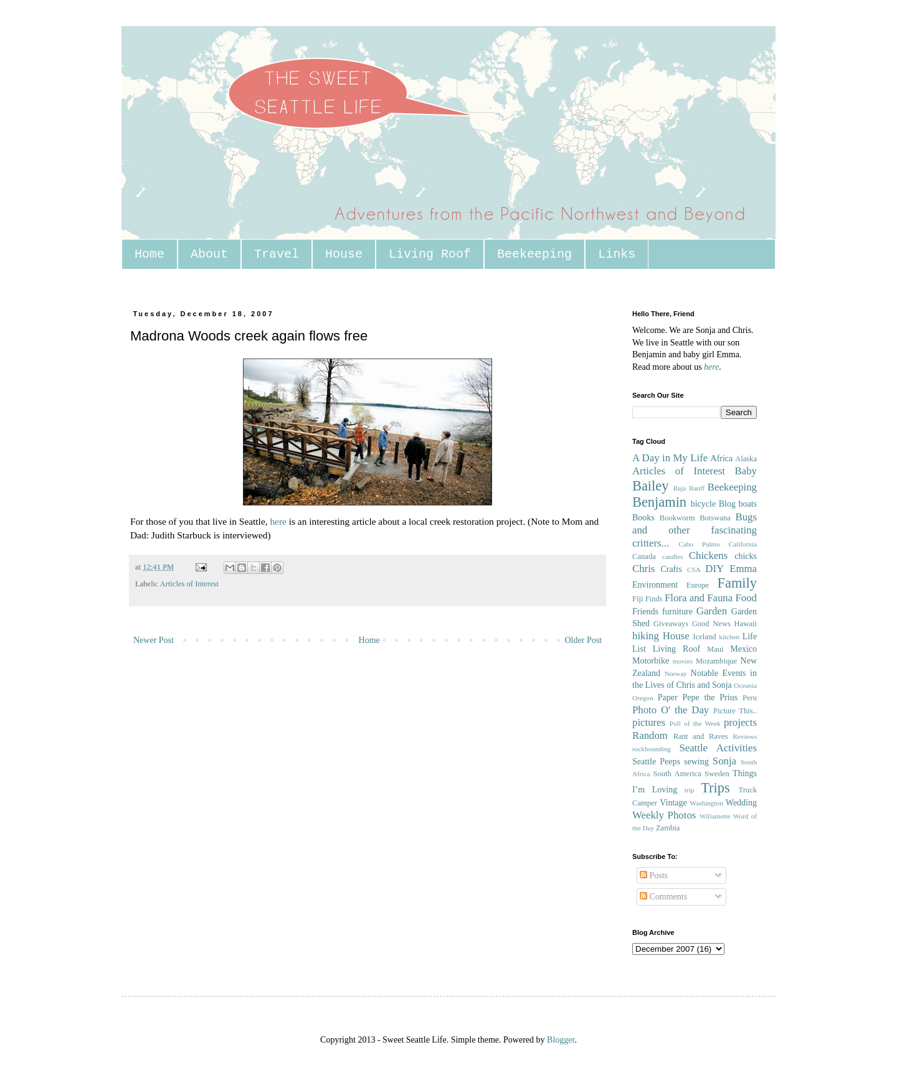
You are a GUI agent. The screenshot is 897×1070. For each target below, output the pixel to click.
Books (643, 517)
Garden (711, 611)
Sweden (717, 773)
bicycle (703, 504)
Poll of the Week (695, 723)
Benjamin (659, 502)
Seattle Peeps (656, 761)
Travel (276, 254)
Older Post (583, 640)
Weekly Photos (664, 815)
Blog (727, 504)
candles (672, 556)
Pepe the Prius (710, 697)
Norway (676, 673)
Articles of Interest (189, 584)
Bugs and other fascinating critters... (694, 529)
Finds (654, 598)
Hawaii (745, 623)
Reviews (745, 736)
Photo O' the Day (670, 710)
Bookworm (677, 518)
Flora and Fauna (699, 598)
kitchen (729, 637)
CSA (694, 569)
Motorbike (650, 660)
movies (683, 661)
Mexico (743, 649)
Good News (711, 623)
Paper (668, 697)
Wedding (741, 802)
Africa (722, 458)
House (344, 254)
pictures (648, 722)
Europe (697, 585)
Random (650, 735)
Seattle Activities (718, 748)
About (209, 254)
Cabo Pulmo (699, 544)
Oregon (642, 698)
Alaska (746, 458)
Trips (715, 787)
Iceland (704, 636)
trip (690, 790)
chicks (745, 556)
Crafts (670, 569)
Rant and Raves (700, 736)
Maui (715, 649)
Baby (746, 471)
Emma (743, 569)
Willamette (715, 816)
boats (747, 504)
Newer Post (153, 640)
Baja (679, 488)
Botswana (715, 518)
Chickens (708, 555)
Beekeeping (534, 254)
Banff (697, 488)
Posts (654, 875)
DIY (714, 569)
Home (149, 254)
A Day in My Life (670, 458)
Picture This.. (735, 710)
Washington (706, 803)
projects (740, 722)
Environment (655, 584)
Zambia (668, 828)
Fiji (637, 598)
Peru (750, 697)
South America (677, 773)
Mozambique (716, 661)
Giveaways (670, 623)
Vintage (673, 802)
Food (746, 598)
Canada (644, 556)
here (278, 521)
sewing (696, 761)
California (743, 544)
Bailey (650, 486)
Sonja (724, 761)
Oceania (745, 685)
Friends (645, 611)
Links (616, 254)
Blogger (560, 1039)
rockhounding (651, 749)
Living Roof (430, 254)
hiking (645, 636)
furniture (677, 611)
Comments (663, 896)
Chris (643, 569)
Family (737, 583)
